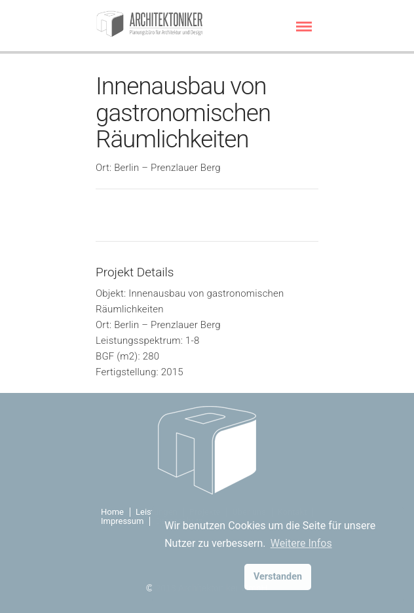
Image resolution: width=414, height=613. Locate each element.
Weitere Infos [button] (301, 543)
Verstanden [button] (278, 576)
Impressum (122, 521)
